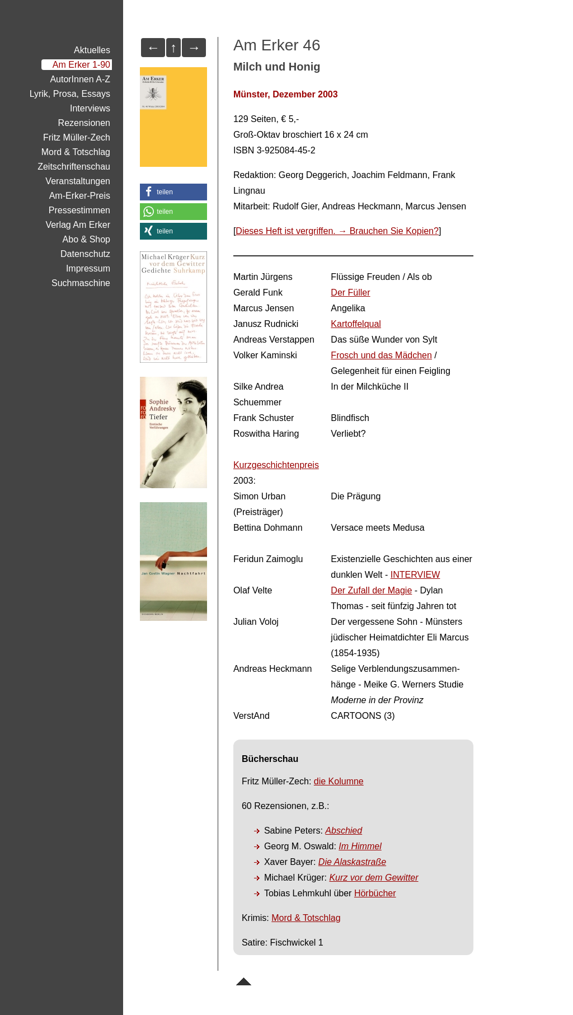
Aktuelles (92, 50)
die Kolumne (339, 781)
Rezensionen (84, 123)
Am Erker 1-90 (81, 64)
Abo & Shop (86, 239)
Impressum (88, 268)
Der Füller (350, 292)
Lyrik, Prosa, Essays (70, 94)
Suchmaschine (80, 283)
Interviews (90, 108)
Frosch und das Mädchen (381, 355)
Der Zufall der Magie (371, 590)
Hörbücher (375, 893)
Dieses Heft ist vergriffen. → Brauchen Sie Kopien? (337, 231)
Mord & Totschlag (305, 918)
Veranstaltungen (77, 181)
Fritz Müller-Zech (76, 137)
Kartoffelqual (356, 324)
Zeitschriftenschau (73, 166)
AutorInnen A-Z (80, 79)
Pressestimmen (79, 210)
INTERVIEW (415, 574)
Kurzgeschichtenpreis (276, 465)
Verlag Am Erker (77, 225)
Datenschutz (85, 254)
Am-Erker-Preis (79, 195)
